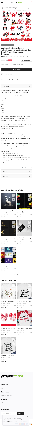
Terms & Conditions (6, 395)
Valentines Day (13, 7)
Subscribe (20, 413)
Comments (16, 176)
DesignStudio (20, 330)
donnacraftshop (7, 56)
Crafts (6, 7)
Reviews (16, 171)
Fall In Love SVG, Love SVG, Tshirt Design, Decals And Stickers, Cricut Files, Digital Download (8, 301)
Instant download (7, 45)
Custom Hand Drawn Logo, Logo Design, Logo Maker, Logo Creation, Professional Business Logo (8, 238)
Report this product (27, 167)
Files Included (4, 64)
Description (16, 86)
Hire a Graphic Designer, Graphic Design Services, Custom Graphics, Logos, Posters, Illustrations (24, 211)
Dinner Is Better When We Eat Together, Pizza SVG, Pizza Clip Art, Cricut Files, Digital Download (24, 301)
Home (2, 7)
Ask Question (26, 60)
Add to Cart (16, 69)
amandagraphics (5, 303)
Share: (2, 79)
